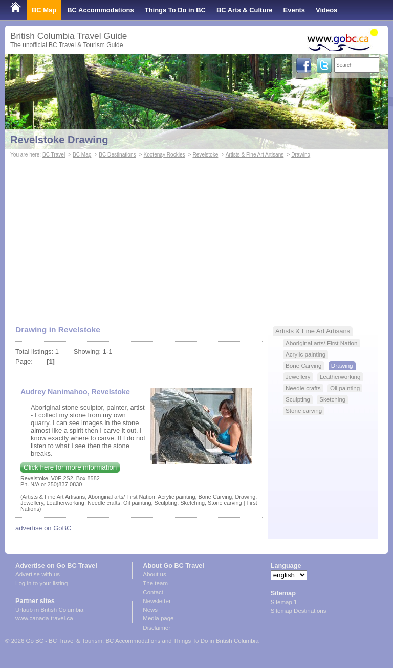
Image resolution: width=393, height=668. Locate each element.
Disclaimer (156, 628)
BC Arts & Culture (244, 10)
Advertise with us (37, 574)
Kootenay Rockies (164, 155)
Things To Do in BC (175, 10)
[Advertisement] (196, 236)
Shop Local (28, 30)
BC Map (44, 10)
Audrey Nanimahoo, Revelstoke (75, 392)
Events (294, 10)
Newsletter (156, 601)
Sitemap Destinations (298, 611)
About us (154, 574)
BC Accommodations (100, 10)
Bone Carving (304, 365)
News (150, 610)
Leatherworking (340, 376)
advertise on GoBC (43, 528)
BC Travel (53, 155)
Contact (153, 592)
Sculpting (298, 399)
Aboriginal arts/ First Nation (322, 343)
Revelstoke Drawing (59, 139)
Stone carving (304, 410)
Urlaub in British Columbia (49, 610)
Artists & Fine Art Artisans (255, 155)
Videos (326, 10)
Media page (158, 618)
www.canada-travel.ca (44, 618)
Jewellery (298, 376)
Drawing (300, 155)
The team (155, 583)
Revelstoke (205, 155)
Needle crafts (303, 388)
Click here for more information (70, 467)
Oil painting (345, 388)
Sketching (332, 399)
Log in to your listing (41, 583)
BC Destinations (117, 155)
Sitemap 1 (284, 602)
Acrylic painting (305, 354)
